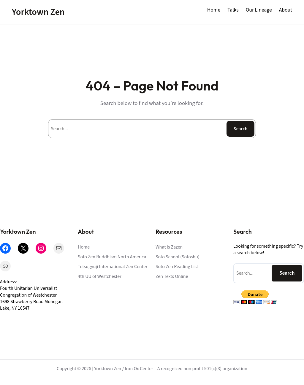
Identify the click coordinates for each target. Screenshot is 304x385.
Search (241, 128)
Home (213, 10)
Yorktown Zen (38, 12)
